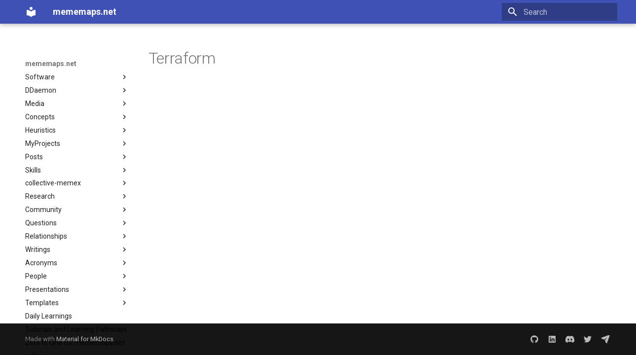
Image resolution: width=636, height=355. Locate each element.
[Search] (559, 12)
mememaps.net (50, 64)
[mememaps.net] (31, 12)
